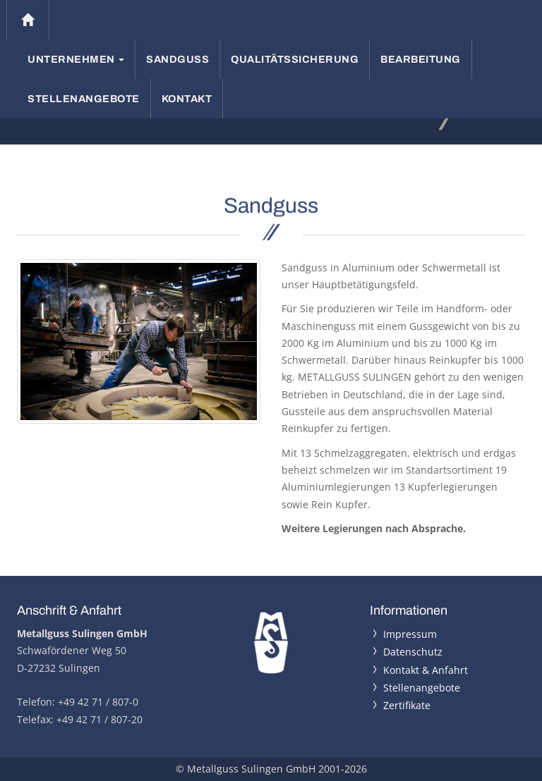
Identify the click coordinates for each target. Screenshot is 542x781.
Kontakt (187, 98)
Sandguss (177, 59)
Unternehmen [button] (76, 59)
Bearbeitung (420, 59)
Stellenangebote (84, 98)
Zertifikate (406, 705)
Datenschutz (412, 651)
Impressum (410, 634)
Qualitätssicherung (295, 59)
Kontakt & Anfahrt (425, 670)
